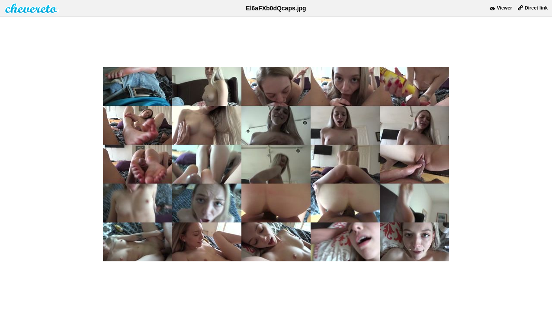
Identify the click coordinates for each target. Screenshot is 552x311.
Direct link (536, 7)
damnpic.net (31, 8)
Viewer (504, 7)
